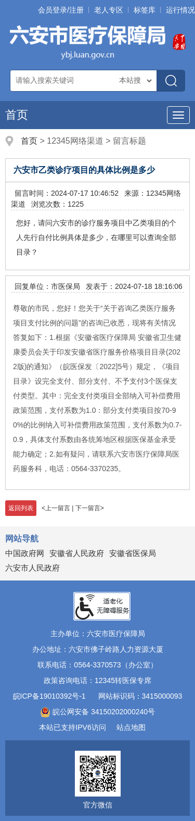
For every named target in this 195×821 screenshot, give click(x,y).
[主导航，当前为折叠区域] (178, 115)
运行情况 (180, 10)
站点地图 (131, 727)
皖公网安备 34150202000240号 (97, 712)
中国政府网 (24, 553)
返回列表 (20, 508)
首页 (16, 114)
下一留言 (87, 508)
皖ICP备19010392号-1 (49, 696)
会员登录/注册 (61, 10)
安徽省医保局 (132, 553)
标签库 (144, 10)
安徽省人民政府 (76, 553)
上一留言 (57, 508)
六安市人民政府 (32, 567)
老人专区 (108, 10)
